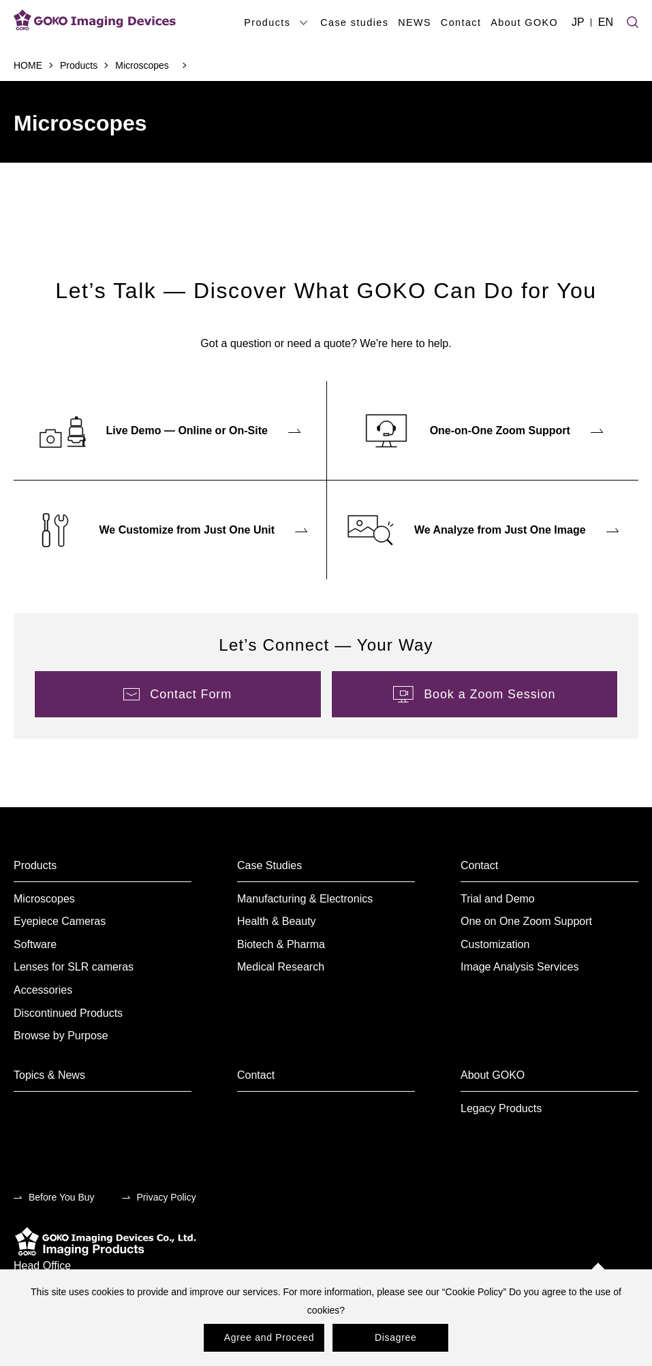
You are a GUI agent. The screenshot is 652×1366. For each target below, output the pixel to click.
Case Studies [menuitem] (269, 865)
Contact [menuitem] (479, 865)
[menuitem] (170, 430)
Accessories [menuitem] (43, 990)
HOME (28, 65)
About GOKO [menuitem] (493, 1075)
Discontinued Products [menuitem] (68, 1013)
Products (78, 65)
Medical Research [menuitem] (280, 967)
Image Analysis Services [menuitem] (519, 967)
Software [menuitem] (35, 944)
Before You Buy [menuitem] (62, 1197)
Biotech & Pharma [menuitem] (281, 944)
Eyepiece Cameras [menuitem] (60, 921)
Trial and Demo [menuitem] (498, 899)
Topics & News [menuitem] (49, 1075)
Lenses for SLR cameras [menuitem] (74, 967)
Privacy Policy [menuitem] (166, 1197)
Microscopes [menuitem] (44, 899)
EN (605, 22)
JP (578, 22)
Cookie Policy (474, 1291)
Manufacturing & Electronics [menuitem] (305, 899)
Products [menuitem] (35, 865)
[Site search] (632, 20)
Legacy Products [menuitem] (501, 1108)
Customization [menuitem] (495, 944)
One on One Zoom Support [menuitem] (526, 921)
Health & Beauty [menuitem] (276, 921)
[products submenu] (303, 22)
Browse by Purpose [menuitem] (61, 1035)
